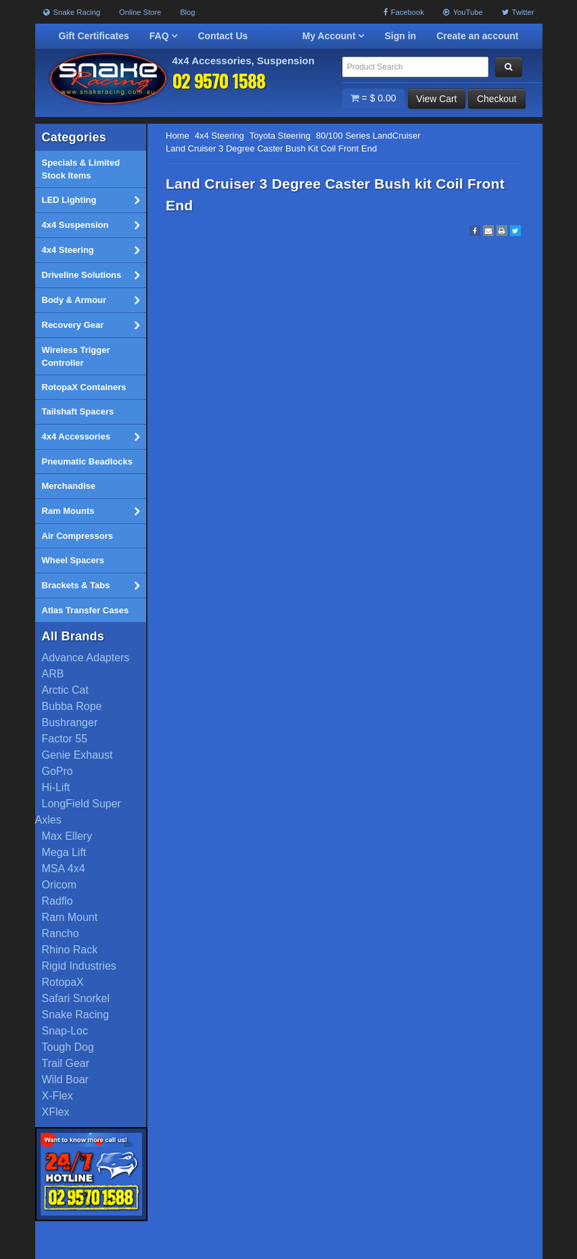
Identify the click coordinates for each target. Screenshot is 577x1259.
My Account (333, 35)
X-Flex (57, 1096)
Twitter (518, 12)
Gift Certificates (94, 35)
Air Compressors (77, 536)
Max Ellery (67, 836)
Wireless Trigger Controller (76, 357)
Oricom (59, 885)
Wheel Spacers (73, 561)
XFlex (56, 1112)
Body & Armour (90, 300)
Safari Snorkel (76, 999)
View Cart (435, 98)
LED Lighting (90, 200)
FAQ (163, 35)
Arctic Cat (65, 690)
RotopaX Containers (84, 387)
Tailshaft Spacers (78, 412)
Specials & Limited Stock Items (81, 169)
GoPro (57, 772)
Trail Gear (66, 1064)
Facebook (404, 12)
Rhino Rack (70, 950)
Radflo (57, 901)
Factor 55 (65, 739)
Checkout (496, 98)
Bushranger (70, 723)
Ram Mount (70, 918)
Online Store (140, 12)
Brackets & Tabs (90, 585)
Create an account (477, 35)
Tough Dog (68, 1047)
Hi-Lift (56, 788)
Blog (187, 12)
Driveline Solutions (90, 275)
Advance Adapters (86, 658)
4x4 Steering (90, 250)
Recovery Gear (90, 325)
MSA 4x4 (63, 869)
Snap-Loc (65, 1031)
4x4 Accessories (90, 437)
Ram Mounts (90, 511)
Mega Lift (64, 853)
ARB (53, 674)
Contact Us (223, 35)
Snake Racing (72, 12)
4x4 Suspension (90, 225)
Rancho (60, 934)
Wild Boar (65, 1080)
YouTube (463, 12)
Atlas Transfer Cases (85, 610)
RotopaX (63, 983)
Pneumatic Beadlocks (87, 461)
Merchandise (68, 486)
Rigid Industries (79, 966)
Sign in (400, 35)
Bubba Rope (72, 707)
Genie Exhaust (77, 755)
